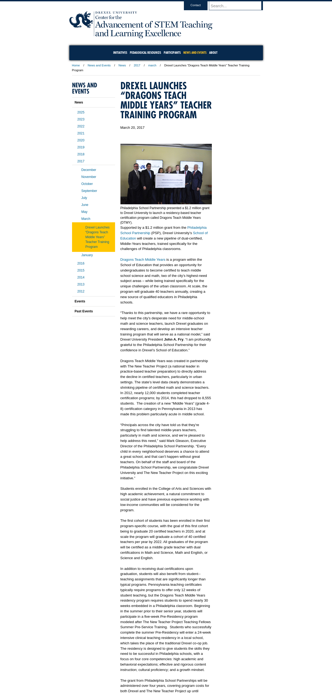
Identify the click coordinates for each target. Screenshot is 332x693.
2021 (81, 133)
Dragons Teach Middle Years (143, 260)
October (87, 184)
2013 (81, 284)
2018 (81, 154)
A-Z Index (112, 674)
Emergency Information (161, 679)
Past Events (84, 311)
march (152, 65)
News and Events (99, 65)
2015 (81, 270)
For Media (129, 674)
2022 (81, 126)
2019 (81, 147)
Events (80, 301)
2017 (137, 65)
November (88, 177)
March (85, 219)
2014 (81, 277)
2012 (81, 291)
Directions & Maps (204, 674)
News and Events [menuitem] (194, 53)
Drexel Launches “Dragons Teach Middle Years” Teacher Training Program (97, 237)
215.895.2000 (213, 689)
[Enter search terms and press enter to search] (238, 5)
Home (76, 65)
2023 (81, 119)
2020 (81, 140)
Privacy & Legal (164, 674)
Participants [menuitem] (172, 53)
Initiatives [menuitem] (120, 53)
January (87, 255)
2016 (81, 263)
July (84, 198)
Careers (145, 674)
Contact (201, 5)
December (88, 170)
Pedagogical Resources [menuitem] (145, 53)
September (89, 191)
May (84, 212)
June (84, 205)
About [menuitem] (213, 53)
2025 (81, 112)
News (122, 65)
